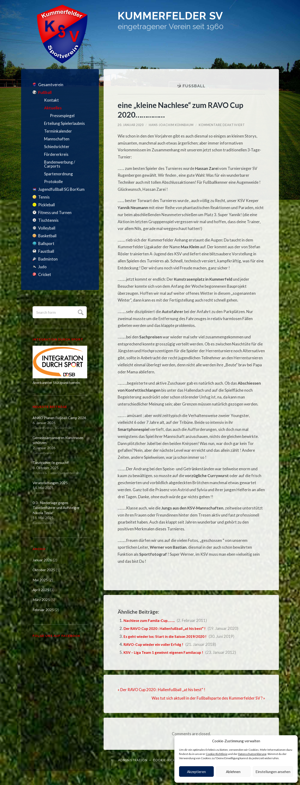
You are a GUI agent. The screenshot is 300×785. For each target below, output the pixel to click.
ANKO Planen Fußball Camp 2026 (59, 418)
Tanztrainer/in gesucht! (51, 462)
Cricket (44, 274)
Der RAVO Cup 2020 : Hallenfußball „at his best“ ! (168, 628)
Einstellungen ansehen (272, 772)
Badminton (48, 259)
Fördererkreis (56, 154)
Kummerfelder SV (186, 17)
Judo (42, 266)
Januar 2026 (42, 560)
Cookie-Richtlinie (216, 754)
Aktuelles (53, 107)
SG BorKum (63, 428)
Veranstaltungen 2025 (50, 483)
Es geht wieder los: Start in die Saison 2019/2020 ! (169, 636)
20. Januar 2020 (131, 125)
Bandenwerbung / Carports (59, 164)
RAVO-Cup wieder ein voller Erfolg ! (156, 644)
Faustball (46, 251)
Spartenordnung (58, 173)
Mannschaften (56, 138)
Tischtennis (48, 220)
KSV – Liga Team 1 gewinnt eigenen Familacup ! (166, 652)
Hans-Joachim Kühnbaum (171, 125)
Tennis (44, 197)
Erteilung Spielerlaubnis (64, 123)
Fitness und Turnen (54, 212)
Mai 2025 (40, 580)
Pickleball (46, 204)
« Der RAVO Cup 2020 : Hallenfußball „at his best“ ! (162, 689)
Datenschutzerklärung (252, 754)
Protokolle (53, 181)
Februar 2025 (43, 610)
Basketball (47, 235)
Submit (80, 312)
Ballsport (46, 243)
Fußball (45, 92)
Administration (132, 760)
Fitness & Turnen (46, 473)
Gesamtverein (50, 84)
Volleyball (46, 228)
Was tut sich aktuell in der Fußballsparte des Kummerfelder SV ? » (208, 698)
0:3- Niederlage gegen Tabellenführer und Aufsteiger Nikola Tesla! (56, 508)
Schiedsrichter (56, 146)
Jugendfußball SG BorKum (61, 189)
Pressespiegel (62, 115)
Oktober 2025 (44, 570)
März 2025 (41, 599)
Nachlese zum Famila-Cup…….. (151, 620)
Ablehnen (233, 772)
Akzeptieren (196, 772)
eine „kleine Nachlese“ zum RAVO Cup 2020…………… (186, 109)
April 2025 (41, 590)
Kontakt (51, 100)
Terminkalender (58, 131)
